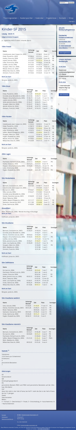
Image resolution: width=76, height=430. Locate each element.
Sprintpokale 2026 (65, 42)
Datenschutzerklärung (7, 419)
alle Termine (64, 94)
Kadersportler (26, 18)
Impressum (5, 417)
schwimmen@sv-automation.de (29, 425)
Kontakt (62, 18)
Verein (72, 21)
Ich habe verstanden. (43, 429)
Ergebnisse (51, 18)
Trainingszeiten (10, 18)
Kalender (39, 18)
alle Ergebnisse (65, 52)
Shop (71, 18)
